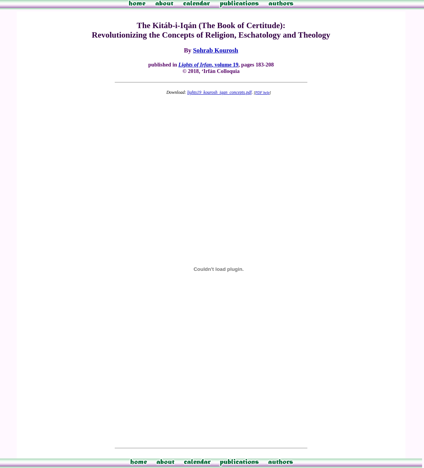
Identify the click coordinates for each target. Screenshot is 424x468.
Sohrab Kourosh (215, 50)
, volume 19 (209, 65)
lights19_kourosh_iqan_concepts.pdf (219, 92)
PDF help (262, 92)
